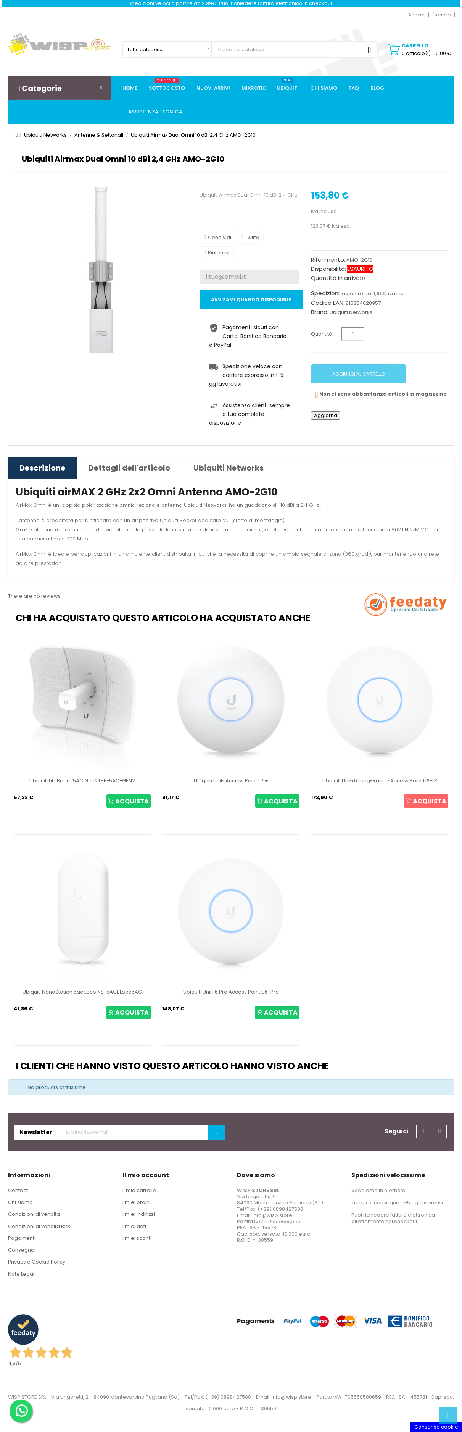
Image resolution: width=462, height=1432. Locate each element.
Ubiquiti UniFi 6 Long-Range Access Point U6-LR (379, 780)
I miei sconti (136, 1238)
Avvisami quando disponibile (251, 299)
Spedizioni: (326, 293)
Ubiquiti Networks (351, 312)
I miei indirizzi (138, 1214)
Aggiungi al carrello (358, 374)
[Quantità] (352, 334)
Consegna (21, 1250)
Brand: (319, 312)
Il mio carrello (139, 1190)
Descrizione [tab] (42, 468)
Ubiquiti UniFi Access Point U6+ (231, 780)
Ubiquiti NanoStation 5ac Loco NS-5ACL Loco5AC (82, 991)
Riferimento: (328, 260)
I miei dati (134, 1226)
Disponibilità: (328, 269)
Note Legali (21, 1274)
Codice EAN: (327, 303)
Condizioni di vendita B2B (39, 1226)
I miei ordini (136, 1202)
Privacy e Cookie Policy (36, 1261)
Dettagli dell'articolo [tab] (129, 468)
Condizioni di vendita (34, 1214)
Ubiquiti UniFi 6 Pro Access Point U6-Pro (231, 991)
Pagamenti (21, 1238)
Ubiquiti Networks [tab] (228, 468)
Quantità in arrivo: (336, 278)
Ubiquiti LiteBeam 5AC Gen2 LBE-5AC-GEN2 (82, 780)
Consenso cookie (436, 1426)
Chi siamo (20, 1202)
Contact (18, 1190)
